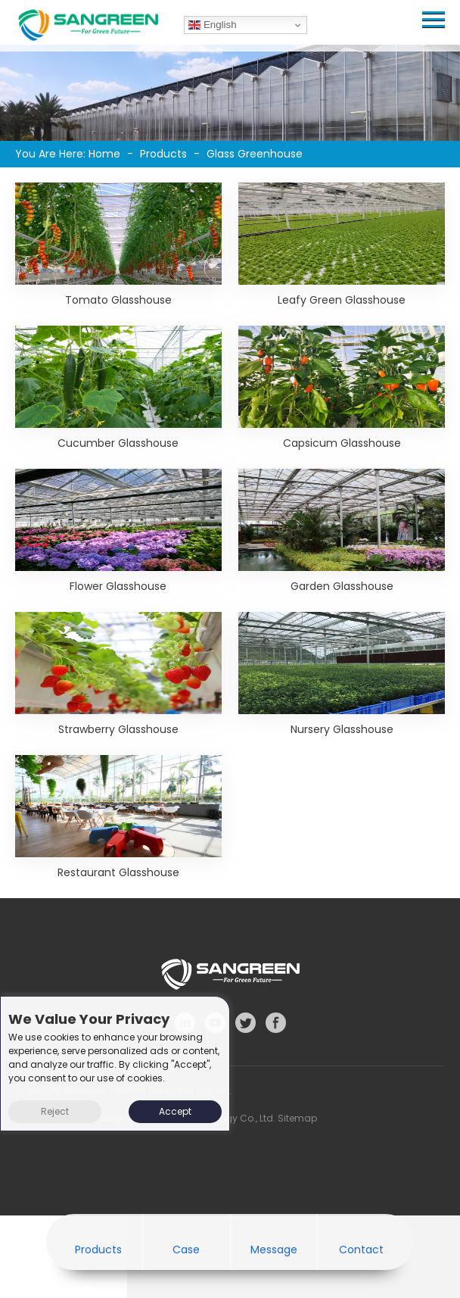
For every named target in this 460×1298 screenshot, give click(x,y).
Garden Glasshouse (342, 586)
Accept (175, 1111)
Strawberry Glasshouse (118, 729)
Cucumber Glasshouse (118, 443)
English (212, 25)
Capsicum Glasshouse (342, 443)
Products (163, 153)
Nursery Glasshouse (342, 729)
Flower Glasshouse (118, 586)
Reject (55, 1111)
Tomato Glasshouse (118, 299)
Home (104, 153)
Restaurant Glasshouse (118, 872)
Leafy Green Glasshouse (342, 299)
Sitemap (297, 1118)
